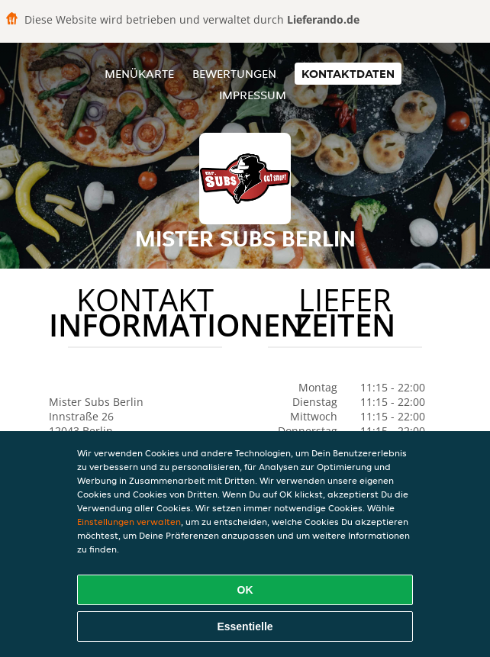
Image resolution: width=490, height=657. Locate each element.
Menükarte (139, 74)
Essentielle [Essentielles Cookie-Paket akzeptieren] (244, 626)
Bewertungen (234, 74)
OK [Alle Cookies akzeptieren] (245, 590)
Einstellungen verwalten (129, 521)
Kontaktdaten (348, 74)
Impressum (252, 95)
